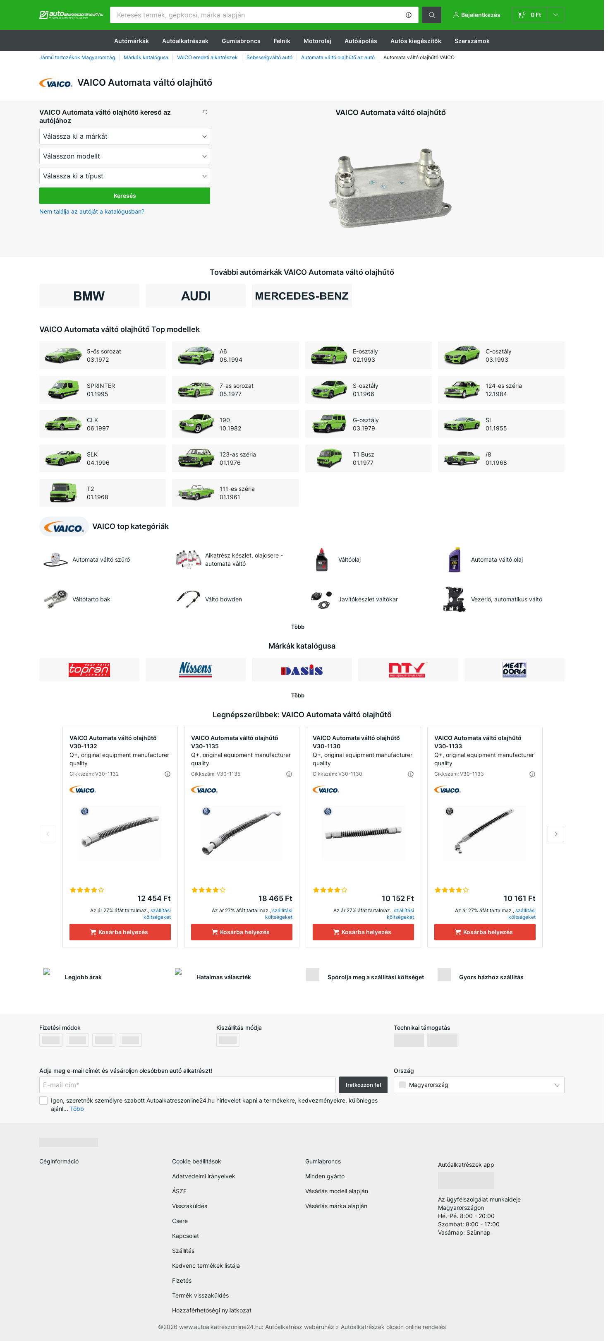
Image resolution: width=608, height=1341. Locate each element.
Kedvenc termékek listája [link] (206, 1265)
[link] (538, 15)
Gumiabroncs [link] (323, 1161)
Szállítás (183, 1250)
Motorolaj (317, 40)
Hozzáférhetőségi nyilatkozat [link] (211, 1310)
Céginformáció (59, 1161)
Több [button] (77, 1108)
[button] (409, 15)
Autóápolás (361, 40)
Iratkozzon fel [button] (363, 1084)
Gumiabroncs (241, 40)
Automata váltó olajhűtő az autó (338, 57)
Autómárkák (131, 40)
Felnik (282, 40)
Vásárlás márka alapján (336, 1205)
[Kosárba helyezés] (120, 932)
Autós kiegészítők (415, 40)
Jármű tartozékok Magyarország (77, 57)
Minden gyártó (325, 1176)
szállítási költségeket (157, 913)
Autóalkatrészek (185, 40)
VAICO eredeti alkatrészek (207, 57)
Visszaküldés (189, 1205)
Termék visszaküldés (200, 1295)
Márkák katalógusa (146, 57)
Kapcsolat (185, 1235)
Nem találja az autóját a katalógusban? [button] (91, 211)
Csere (180, 1220)
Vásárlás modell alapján (336, 1190)
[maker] (124, 136)
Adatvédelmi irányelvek (203, 1176)
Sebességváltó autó (269, 57)
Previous (48, 834)
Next (556, 834)
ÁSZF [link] (179, 1190)
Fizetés (181, 1280)
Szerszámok (472, 40)
